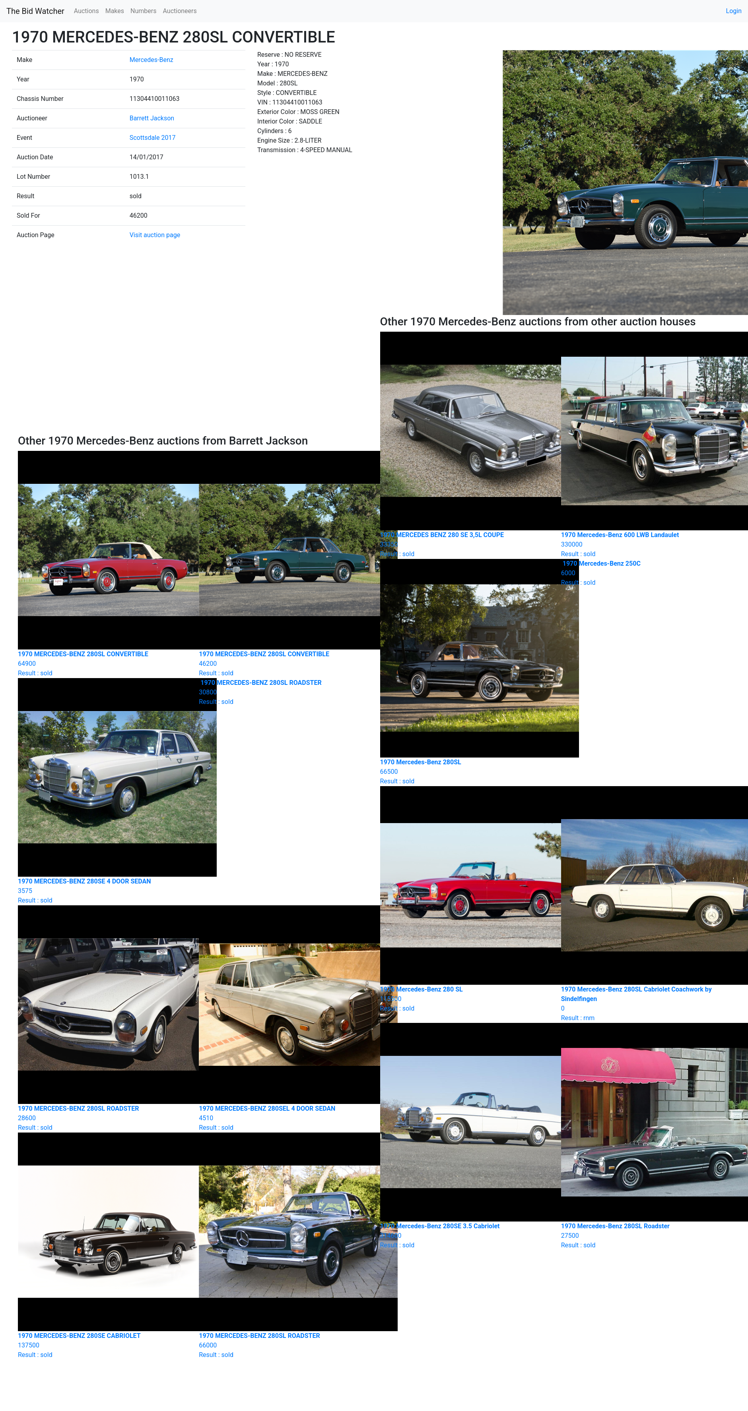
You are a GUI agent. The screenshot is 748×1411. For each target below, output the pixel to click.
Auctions (86, 11)
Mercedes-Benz (151, 60)
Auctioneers (179, 11)
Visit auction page (155, 235)
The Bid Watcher (35, 11)
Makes (114, 11)
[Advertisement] (193, 374)
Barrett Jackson (152, 118)
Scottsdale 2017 (153, 137)
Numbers (143, 11)
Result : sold (283, 692)
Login (734, 11)
